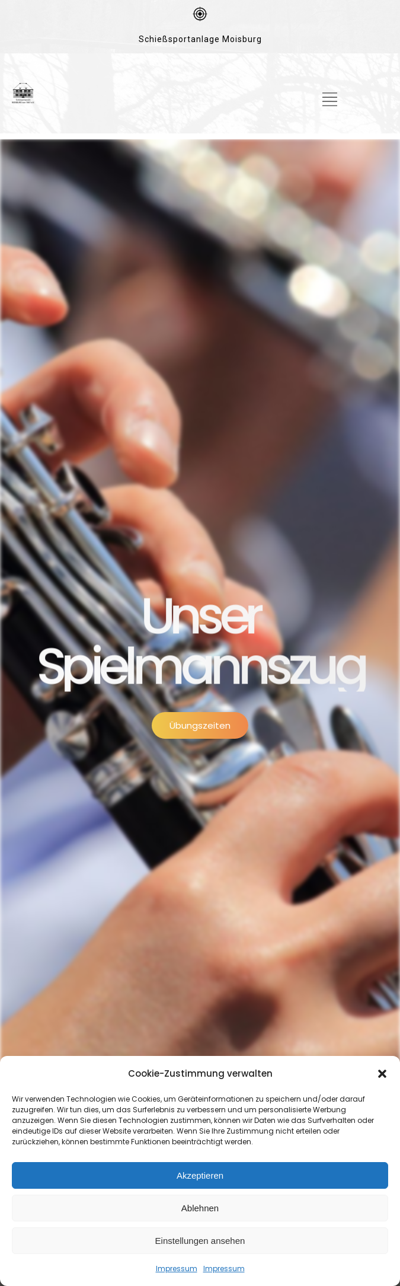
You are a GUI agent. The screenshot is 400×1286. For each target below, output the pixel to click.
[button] (382, 1074)
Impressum (176, 1268)
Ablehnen (200, 1208)
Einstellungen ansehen (200, 1241)
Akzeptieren (200, 1175)
